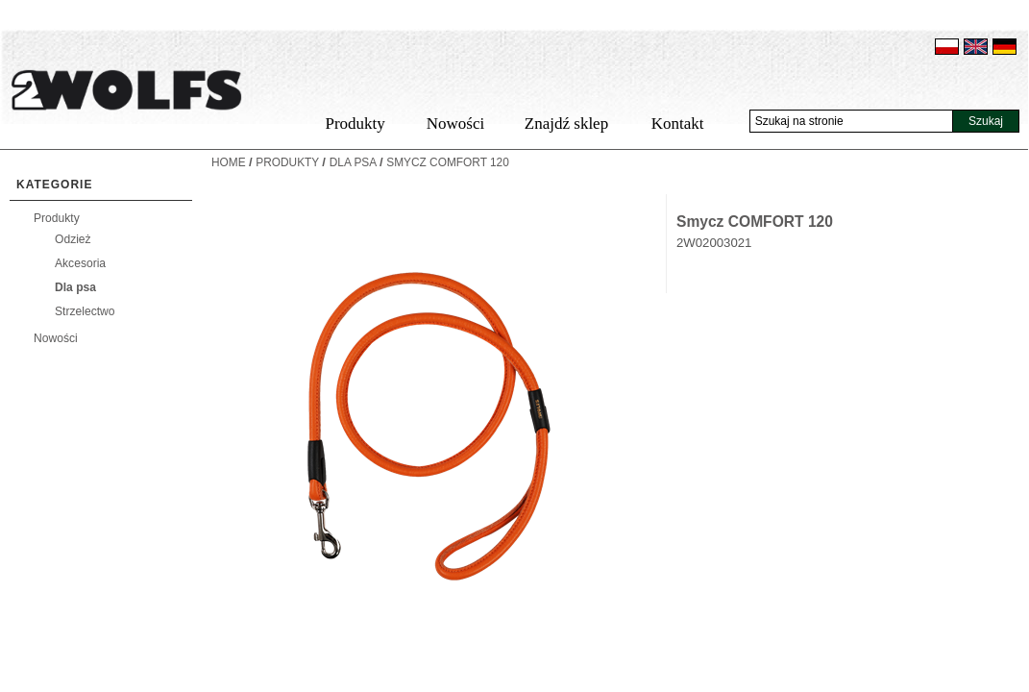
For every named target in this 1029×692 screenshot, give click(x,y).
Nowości (455, 123)
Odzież (73, 239)
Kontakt (677, 123)
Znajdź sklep (566, 123)
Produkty (354, 123)
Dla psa (75, 287)
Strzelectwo (85, 311)
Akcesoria (80, 263)
